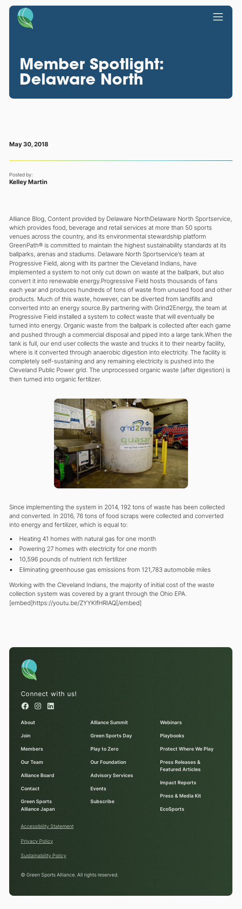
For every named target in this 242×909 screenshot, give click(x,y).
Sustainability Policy (43, 855)
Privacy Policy (37, 841)
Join (25, 736)
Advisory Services (111, 775)
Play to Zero (104, 749)
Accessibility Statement (47, 826)
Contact (30, 788)
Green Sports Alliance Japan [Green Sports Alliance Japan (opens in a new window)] (38, 805)
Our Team (32, 762)
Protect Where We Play (187, 749)
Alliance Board (37, 775)
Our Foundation (108, 762)
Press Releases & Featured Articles (180, 766)
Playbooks (172, 736)
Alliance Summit (109, 722)
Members (32, 749)
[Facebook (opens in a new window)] (25, 706)
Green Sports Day (111, 736)
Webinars (171, 722)
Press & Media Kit (180, 796)
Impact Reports (178, 782)
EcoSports (172, 809)
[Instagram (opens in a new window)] (38, 706)
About (28, 722)
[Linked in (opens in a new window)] (50, 706)
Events (98, 788)
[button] (217, 16)
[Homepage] (25, 18)
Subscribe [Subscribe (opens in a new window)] (102, 801)
